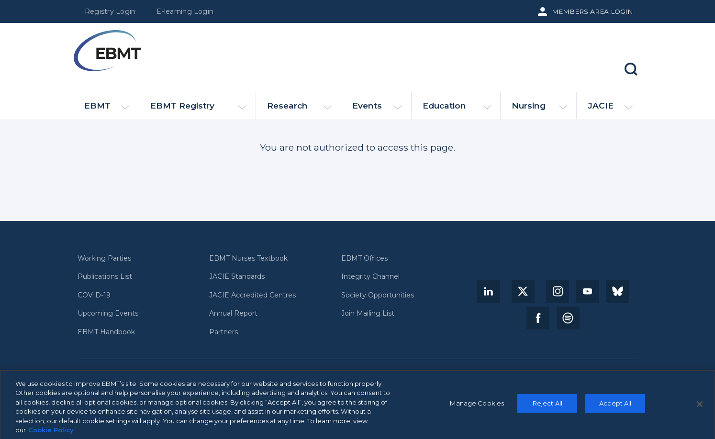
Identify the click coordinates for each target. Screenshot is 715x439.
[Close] (699, 406)
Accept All (615, 406)
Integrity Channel (370, 277)
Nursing (539, 109)
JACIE (610, 109)
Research (299, 109)
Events (377, 109)
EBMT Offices (364, 258)
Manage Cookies (477, 406)
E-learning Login (184, 11)
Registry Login (110, 11)
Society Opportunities (377, 295)
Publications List (105, 277)
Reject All (547, 406)
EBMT (106, 109)
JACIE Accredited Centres (252, 295)
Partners (223, 332)
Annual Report (233, 313)
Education (457, 109)
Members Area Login (592, 11)
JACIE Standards (237, 277)
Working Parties (104, 258)
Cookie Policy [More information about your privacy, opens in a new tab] (51, 433)
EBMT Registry (198, 109)
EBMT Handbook (106, 332)
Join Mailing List (367, 313)
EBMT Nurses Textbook (248, 258)
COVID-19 (94, 295)
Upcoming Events (108, 313)
